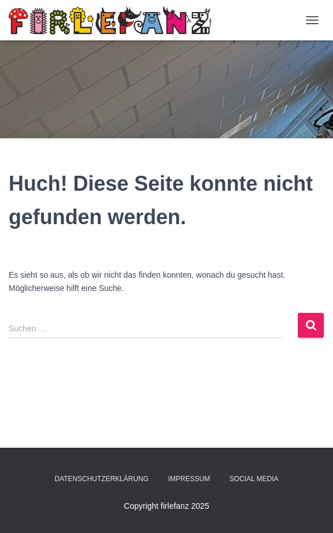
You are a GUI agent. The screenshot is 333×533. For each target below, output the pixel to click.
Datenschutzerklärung (102, 479)
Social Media (253, 479)
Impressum (189, 479)
